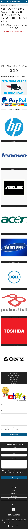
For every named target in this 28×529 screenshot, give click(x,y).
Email (2, 410)
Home (14, 490)
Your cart (14, 496)
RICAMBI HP (4, 5)
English (12, 526)
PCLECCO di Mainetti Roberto (16, 1)
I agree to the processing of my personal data (14, 428)
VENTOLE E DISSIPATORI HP (15, 5)
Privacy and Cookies (14, 499)
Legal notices (14, 502)
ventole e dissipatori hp (13, 78)
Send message (14, 434)
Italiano (18, 526)
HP (22, 78)
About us (14, 505)
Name (2, 404)
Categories (14, 493)
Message (3, 415)
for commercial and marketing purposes (14, 428)
